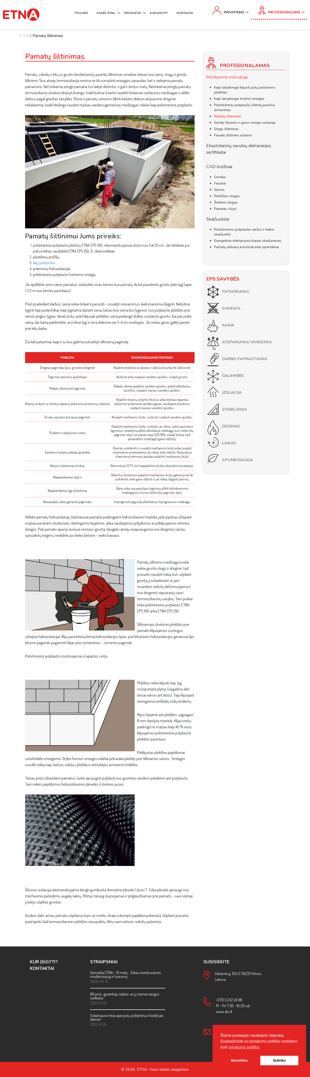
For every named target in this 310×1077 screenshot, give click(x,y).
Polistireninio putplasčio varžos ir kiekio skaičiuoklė (244, 232)
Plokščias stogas (227, 196)
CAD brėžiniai (219, 167)
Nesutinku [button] (239, 1060)
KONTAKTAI (185, 13)
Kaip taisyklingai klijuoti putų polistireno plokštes (244, 90)
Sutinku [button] (279, 1060)
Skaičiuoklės (217, 219)
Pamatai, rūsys (225, 208)
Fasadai (220, 183)
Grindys (220, 177)
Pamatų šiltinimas (227, 116)
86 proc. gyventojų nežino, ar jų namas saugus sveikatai (124, 996)
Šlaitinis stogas (226, 202)
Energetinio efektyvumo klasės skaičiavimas (247, 240)
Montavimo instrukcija (227, 77)
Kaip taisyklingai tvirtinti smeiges (239, 98)
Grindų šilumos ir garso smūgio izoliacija (244, 122)
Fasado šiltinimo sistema (233, 135)
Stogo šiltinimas (226, 129)
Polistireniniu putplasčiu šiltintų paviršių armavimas (244, 107)
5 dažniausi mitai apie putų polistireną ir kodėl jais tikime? (126, 1017)
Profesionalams (284, 12)
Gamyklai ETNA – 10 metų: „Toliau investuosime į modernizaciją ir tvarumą (125, 974)
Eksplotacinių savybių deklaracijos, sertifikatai (239, 149)
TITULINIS (81, 13)
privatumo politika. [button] (244, 1047)
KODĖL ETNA (106, 13)
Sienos (219, 189)
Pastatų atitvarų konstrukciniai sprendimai (246, 247)
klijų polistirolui (44, 262)
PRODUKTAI (132, 13)
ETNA (24, 36)
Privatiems (234, 12)
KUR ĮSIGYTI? (159, 13)
